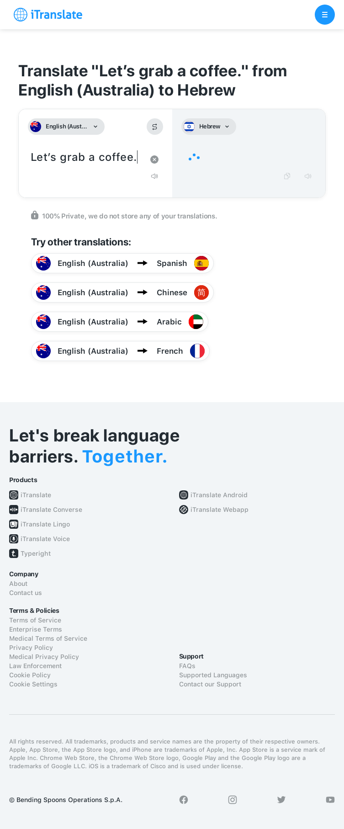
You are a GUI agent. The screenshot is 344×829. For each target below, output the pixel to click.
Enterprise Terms (35, 629)
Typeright (36, 553)
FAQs (187, 666)
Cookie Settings (33, 684)
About (18, 583)
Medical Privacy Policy (44, 656)
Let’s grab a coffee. (86, 157)
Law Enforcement (35, 666)
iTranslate (36, 495)
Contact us (25, 592)
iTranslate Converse (51, 509)
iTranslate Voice (45, 538)
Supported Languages (213, 675)
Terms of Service (35, 620)
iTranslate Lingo (45, 524)
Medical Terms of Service (48, 638)
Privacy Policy (31, 647)
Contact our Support (210, 684)
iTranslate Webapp (220, 509)
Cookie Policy (30, 675)
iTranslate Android (219, 495)
